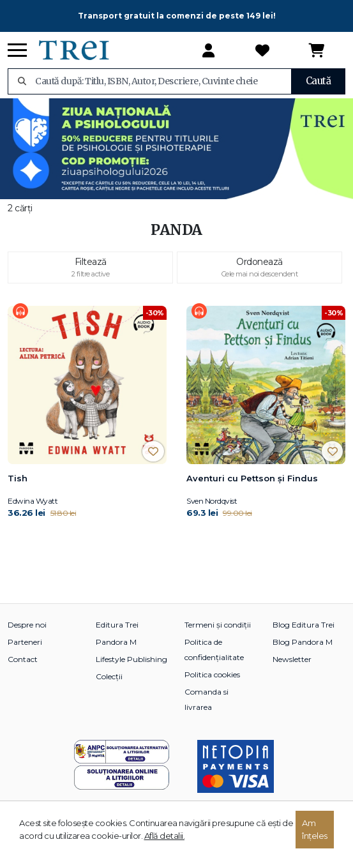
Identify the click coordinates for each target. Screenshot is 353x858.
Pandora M (116, 642)
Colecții (109, 676)
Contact (23, 659)
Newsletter (292, 659)
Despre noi (27, 624)
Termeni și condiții (217, 624)
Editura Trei (117, 624)
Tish (17, 478)
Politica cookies (212, 674)
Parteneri (25, 642)
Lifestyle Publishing (131, 659)
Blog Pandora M (303, 642)
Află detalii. (164, 836)
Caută (318, 81)
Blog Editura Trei (303, 624)
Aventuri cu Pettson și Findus (252, 478)
